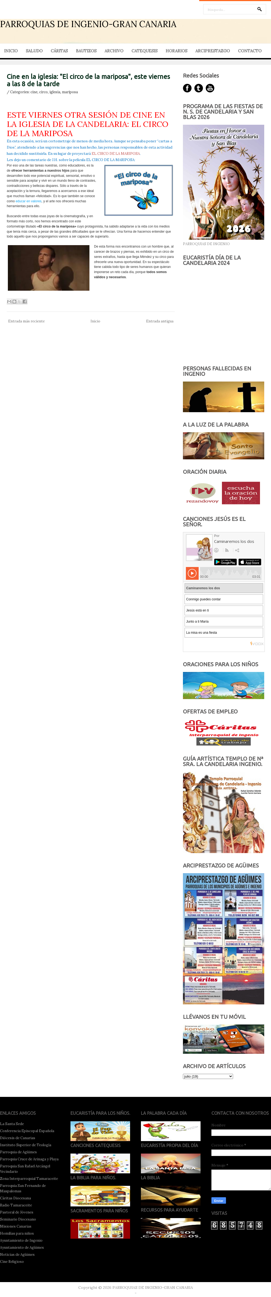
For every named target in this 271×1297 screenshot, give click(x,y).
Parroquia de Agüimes (18, 1152)
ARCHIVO (114, 50)
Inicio (95, 321)
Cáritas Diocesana (15, 1198)
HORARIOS (176, 50)
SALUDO (34, 50)
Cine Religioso (12, 1261)
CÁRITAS (59, 50)
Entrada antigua (159, 321)
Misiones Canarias (15, 1226)
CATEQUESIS (144, 50)
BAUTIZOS (86, 50)
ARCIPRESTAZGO (212, 50)
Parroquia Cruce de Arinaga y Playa (29, 1159)
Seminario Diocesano (18, 1219)
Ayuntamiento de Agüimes (22, 1247)
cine (33, 92)
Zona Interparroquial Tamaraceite (29, 1178)
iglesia (54, 92)
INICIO (11, 50)
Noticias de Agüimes (17, 1254)
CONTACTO (250, 50)
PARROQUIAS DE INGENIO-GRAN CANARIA (88, 24)
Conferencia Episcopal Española (27, 1131)
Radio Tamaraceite (16, 1205)
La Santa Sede (12, 1124)
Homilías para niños (17, 1233)
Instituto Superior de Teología (25, 1145)
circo (43, 92)
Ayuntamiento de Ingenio (21, 1240)
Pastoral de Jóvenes (16, 1212)
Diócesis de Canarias (17, 1138)
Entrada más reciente (26, 321)
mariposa (70, 92)
